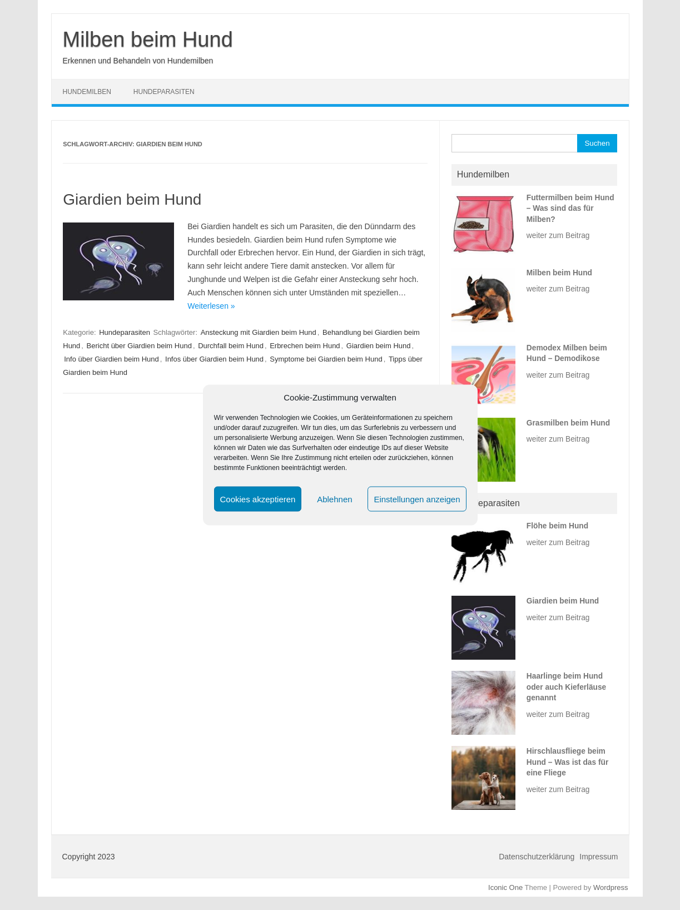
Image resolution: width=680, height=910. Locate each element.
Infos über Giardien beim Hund (214, 359)
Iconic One (505, 887)
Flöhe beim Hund (557, 526)
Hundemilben (87, 92)
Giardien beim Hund (132, 199)
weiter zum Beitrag (558, 235)
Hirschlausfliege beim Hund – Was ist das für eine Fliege (567, 762)
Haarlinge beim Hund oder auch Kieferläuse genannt (566, 687)
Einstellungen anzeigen (417, 498)
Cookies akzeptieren (258, 498)
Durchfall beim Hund (231, 346)
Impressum (598, 856)
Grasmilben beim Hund (568, 423)
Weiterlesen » (211, 305)
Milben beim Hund (148, 39)
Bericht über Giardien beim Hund (139, 346)
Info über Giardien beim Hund (111, 359)
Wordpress (610, 887)
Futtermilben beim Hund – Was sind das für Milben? (570, 209)
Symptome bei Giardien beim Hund (326, 359)
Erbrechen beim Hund (305, 346)
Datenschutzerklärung (536, 856)
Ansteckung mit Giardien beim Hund (258, 332)
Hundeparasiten (164, 92)
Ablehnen (334, 498)
